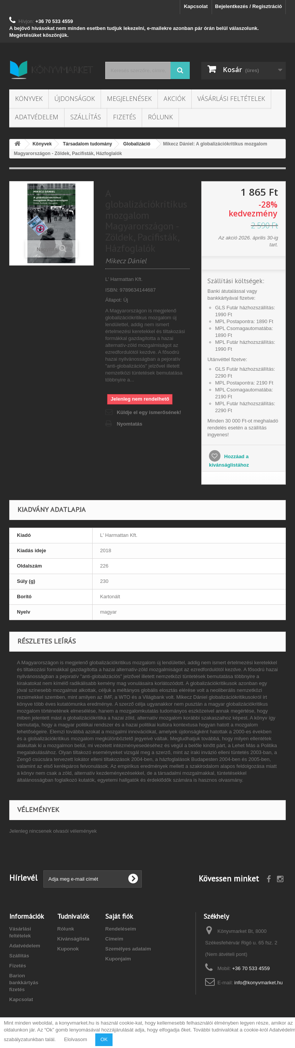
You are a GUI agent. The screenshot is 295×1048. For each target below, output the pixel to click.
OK (104, 1039)
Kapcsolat (196, 6)
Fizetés (124, 117)
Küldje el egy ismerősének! (149, 412)
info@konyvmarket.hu (258, 982)
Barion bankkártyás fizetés (23, 982)
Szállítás (85, 117)
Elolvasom (75, 1039)
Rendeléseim (120, 929)
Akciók (175, 98)
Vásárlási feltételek (231, 98)
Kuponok (68, 949)
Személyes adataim (128, 949)
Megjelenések (129, 98)
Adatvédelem (36, 117)
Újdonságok (75, 98)
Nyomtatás (129, 424)
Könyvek (29, 98)
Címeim (114, 939)
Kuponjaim (118, 959)
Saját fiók (119, 916)
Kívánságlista (73, 939)
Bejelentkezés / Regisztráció (248, 6)
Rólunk (160, 117)
